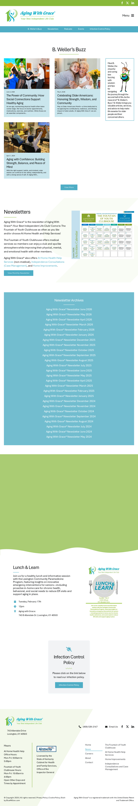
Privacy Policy (42, 797)
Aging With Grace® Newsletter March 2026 (69, 324)
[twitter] (127, 3)
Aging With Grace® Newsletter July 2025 (69, 365)
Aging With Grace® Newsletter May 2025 (69, 375)
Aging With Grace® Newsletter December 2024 (69, 401)
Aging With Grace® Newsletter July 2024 (69, 426)
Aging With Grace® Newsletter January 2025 (69, 396)
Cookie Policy (54, 797)
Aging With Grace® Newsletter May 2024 (69, 436)
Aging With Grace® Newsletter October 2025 (69, 350)
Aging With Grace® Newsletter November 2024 (69, 406)
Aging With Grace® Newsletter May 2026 (69, 314)
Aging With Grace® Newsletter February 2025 (68, 391)
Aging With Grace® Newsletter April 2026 (69, 319)
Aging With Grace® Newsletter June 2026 (69, 309)
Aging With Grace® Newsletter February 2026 (68, 329)
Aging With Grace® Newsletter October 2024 (69, 411)
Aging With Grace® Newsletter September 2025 (69, 355)
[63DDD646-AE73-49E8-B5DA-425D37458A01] (26, 59)
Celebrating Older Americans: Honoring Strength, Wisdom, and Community (76, 99)
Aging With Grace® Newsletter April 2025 (69, 380)
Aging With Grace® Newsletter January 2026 (69, 334)
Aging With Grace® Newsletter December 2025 (69, 340)
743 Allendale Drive (16, 730)
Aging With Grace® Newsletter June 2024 (69, 431)
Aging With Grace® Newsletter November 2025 (69, 345)
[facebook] (122, 3)
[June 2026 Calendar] (103, 212)
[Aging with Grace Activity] (26, 123)
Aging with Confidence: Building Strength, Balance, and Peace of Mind (26, 163)
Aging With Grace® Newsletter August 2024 (69, 421)
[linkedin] (132, 3)
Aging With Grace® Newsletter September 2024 (69, 416)
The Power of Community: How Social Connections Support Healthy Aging (25, 99)
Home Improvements (45, 265)
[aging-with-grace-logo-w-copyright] (29, 9)
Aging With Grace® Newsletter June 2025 (69, 370)
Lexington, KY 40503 (17, 733)
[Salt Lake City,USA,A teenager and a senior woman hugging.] (77, 59)
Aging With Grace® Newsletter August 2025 (69, 360)
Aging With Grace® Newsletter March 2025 (69, 385)
